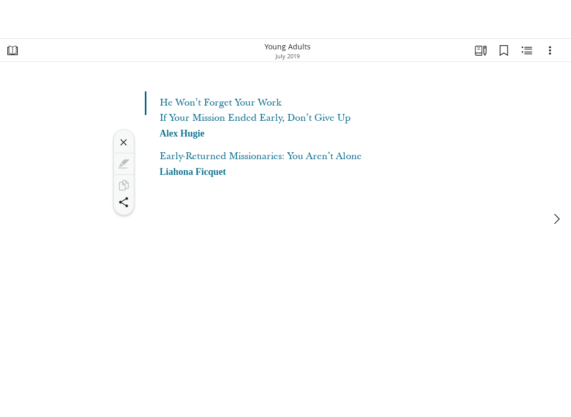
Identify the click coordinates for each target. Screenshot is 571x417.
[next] (556, 219)
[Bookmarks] (503, 50)
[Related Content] (526, 50)
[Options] (550, 50)
